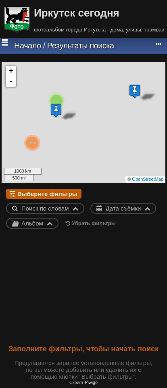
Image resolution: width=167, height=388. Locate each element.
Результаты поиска (80, 45)
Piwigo (91, 382)
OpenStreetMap (147, 179)
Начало (27, 45)
